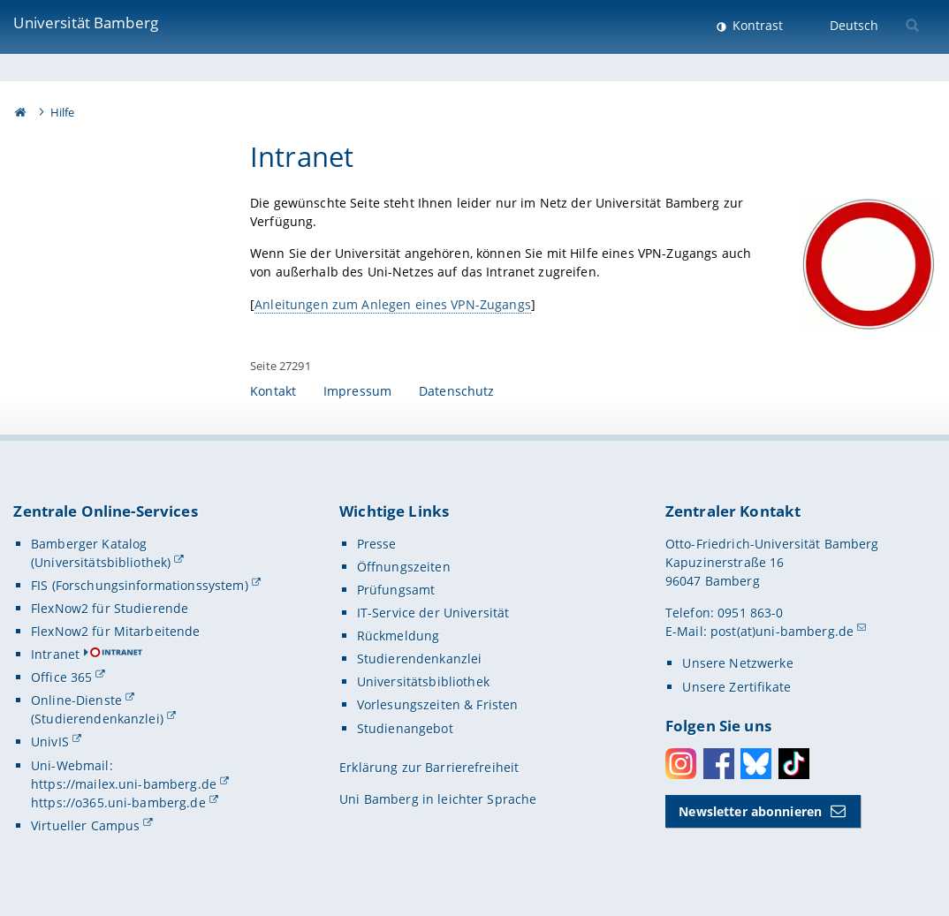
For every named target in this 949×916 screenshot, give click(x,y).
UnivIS (50, 741)
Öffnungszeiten (404, 566)
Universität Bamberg (85, 22)
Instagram (680, 763)
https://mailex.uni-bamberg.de (123, 784)
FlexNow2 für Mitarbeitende (116, 631)
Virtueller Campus (85, 825)
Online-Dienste (76, 700)
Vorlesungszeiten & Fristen (438, 704)
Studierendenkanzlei (419, 658)
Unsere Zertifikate (736, 686)
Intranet (55, 654)
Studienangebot (405, 728)
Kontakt (273, 390)
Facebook (718, 763)
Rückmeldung (398, 635)
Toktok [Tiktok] (793, 763)
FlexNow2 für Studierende (109, 608)
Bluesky (755, 763)
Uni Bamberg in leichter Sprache (437, 799)
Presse (377, 543)
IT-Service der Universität (433, 612)
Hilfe (62, 112)
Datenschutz (457, 390)
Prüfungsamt (396, 589)
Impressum (357, 390)
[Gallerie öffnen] (869, 264)
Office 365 (61, 677)
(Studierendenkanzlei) (97, 718)
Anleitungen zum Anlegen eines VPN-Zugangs (392, 304)
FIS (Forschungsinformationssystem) (139, 585)
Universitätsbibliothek (423, 681)
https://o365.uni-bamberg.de (118, 802)
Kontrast (756, 25)
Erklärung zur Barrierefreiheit (429, 767)
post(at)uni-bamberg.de (782, 631)
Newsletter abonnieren (750, 811)
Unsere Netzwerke (737, 663)
